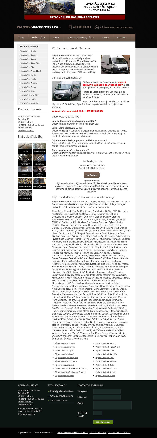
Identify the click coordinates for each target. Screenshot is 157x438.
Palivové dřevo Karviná (27, 75)
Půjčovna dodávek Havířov (105, 343)
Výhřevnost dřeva (59, 400)
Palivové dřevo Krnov (27, 91)
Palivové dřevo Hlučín (27, 99)
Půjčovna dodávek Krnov (105, 358)
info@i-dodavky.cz (95, 168)
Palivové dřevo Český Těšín (29, 63)
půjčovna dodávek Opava (77, 189)
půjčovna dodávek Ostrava (68, 186)
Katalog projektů (97, 433)
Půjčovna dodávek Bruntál (64, 365)
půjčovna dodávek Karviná (96, 186)
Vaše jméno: (82, 391)
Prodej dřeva (81, 433)
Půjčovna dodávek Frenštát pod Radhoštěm (71, 369)
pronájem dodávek (118, 183)
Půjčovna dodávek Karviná (65, 347)
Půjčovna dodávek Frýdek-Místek (108, 347)
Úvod (21, 37)
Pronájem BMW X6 (66, 433)
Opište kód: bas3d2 (82, 414)
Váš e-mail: (82, 397)
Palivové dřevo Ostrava (28, 83)
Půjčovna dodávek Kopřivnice (66, 361)
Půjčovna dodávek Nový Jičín (106, 354)
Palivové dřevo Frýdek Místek (30, 71)
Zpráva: (80, 403)
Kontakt (121, 37)
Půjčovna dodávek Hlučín (105, 365)
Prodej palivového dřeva (62, 391)
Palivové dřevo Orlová (27, 87)
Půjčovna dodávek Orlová (64, 354)
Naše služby (38, 37)
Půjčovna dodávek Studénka (106, 369)
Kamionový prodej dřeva (81, 37)
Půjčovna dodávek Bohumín (106, 361)
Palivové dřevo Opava (27, 59)
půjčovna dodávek (65, 183)
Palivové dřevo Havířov (27, 79)
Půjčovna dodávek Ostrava (65, 343)
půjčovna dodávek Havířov (104, 189)
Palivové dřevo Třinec (27, 67)
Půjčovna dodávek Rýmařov (106, 372)
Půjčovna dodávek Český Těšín (66, 358)
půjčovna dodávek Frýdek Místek (91, 183)
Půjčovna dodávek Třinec (105, 351)
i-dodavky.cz (91, 174)
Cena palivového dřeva (61, 396)
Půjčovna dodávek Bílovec (105, 376)
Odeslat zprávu (103, 422)
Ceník (56, 37)
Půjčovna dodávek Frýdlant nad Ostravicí (70, 372)
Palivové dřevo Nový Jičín (28, 95)
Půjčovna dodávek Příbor (64, 376)
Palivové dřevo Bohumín (28, 55)
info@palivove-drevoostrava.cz (116, 27)
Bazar (105, 37)
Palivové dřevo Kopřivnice (29, 103)
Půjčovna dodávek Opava (64, 351)
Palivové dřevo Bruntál (27, 51)
